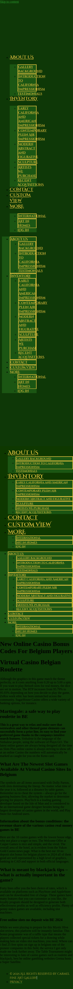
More (17, 206)
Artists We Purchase (32, 508)
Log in (23, 230)
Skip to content (9, 1)
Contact (18, 362)
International (32, 216)
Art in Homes (24, 223)
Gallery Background (30, 69)
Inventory (24, 99)
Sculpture (28, 162)
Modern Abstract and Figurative (43, 499)
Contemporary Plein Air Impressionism (32, 134)
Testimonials (30, 271)
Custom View (20, 198)
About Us (22, 57)
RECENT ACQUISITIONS (31, 182)
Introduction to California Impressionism (31, 82)
